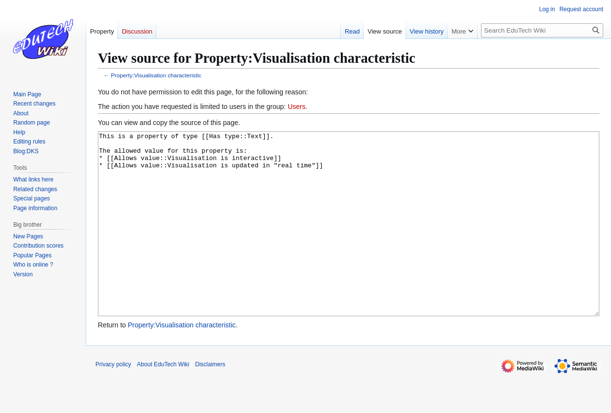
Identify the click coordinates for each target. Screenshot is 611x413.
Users (297, 106)
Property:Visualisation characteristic (156, 75)
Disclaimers (210, 400)
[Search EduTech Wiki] (542, 30)
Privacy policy (113, 400)
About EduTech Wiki (163, 400)
